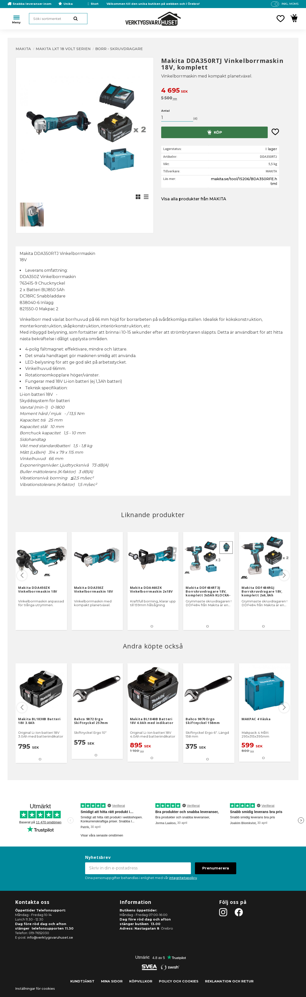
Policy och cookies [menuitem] (178, 981)
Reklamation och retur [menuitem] (229, 981)
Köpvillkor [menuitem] (140, 981)
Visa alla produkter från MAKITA (193, 199)
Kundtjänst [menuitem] (82, 981)
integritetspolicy (183, 878)
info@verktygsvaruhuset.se (50, 937)
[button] (281, 18)
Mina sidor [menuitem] (112, 981)
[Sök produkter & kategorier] (58, 18)
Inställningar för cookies (35, 988)
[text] (225, 91)
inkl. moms (290, 4)
